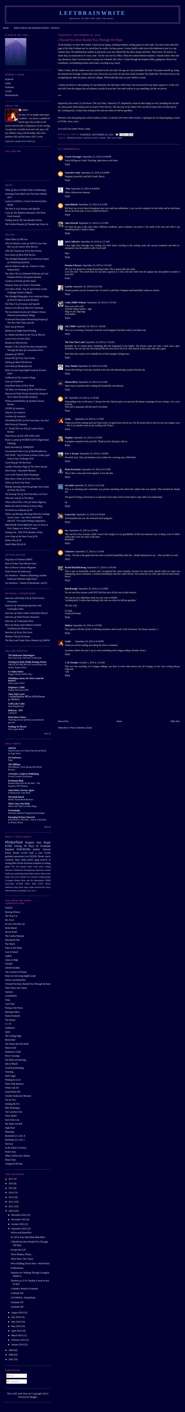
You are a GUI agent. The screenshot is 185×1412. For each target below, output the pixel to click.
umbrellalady (71, 204)
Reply (67, 164)
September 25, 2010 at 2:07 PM (83, 530)
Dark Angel (10, 1076)
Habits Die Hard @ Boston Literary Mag (23, 506)
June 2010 (16, 1321)
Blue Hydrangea (12, 1108)
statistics (13, 890)
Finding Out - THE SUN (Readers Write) (23, 532)
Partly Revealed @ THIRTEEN (19, 447)
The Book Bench (16, 797)
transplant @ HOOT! (14, 354)
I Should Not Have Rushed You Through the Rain (27, 984)
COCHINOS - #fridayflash (23, 1297)
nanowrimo (19, 856)
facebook (9, 79)
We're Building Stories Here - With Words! (30, 1263)
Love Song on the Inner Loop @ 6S (21, 536)
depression (40, 870)
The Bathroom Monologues (21, 655)
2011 (11, 1206)
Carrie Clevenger (73, 156)
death (26, 873)
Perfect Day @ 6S (13, 540)
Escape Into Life (18, 1249)
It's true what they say (15, 924)
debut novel (46, 873)
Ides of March (11, 1064)
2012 (11, 1202)
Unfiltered (9, 1028)
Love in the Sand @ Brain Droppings (22, 474)
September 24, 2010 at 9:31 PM (96, 469)
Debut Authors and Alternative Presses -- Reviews (36, 28)
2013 (11, 1197)
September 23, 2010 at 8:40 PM (97, 156)
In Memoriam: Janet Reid (19, 793)
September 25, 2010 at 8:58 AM (90, 514)
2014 (11, 1192)
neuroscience (40, 887)
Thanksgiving (29, 870)
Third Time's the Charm (16, 988)
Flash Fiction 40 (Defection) (18, 571)
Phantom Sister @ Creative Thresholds (22, 285)
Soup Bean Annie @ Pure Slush (19, 385)
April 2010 (16, 1330)
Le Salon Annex (15, 671)
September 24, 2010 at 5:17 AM (95, 241)
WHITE (8, 908)
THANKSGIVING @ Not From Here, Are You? (27, 420)
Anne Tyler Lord (16, 694)
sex (28, 877)
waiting (48, 866)
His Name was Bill (13, 1124)
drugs (7, 877)
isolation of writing (42, 863)
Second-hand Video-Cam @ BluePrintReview (26, 451)
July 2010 (16, 1317)
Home (6, 28)
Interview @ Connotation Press (19, 621)
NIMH (48, 880)
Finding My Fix (12, 1104)
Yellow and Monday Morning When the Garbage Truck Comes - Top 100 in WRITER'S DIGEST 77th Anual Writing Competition (27, 517)
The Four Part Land (75, 342)
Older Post (175, 721)
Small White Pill (12, 1092)
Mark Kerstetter (73, 469)
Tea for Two (10, 1100)
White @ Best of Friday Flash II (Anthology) (25, 190)
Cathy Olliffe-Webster (75, 302)
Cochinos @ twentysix (15, 416)
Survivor (9, 1144)
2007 (11, 1359)
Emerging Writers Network (21, 817)
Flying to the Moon (14, 1008)
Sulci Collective (72, 241)
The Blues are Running (15, 1060)
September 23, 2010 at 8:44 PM (95, 172)
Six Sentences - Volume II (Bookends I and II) (26, 583)
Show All (47, 734)
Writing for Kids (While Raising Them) (27, 662)
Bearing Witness (12, 912)
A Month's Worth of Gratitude (24, 1288)
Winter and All (11, 1087)
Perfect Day (10, 1152)
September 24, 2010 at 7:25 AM (101, 302)
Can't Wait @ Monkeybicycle (18, 366)
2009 (11, 1350)
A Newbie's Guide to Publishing (23, 774)
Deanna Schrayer (73, 265)
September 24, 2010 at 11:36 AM (84, 398)
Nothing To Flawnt (17, 726)
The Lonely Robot (16, 729)
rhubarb (23, 877)
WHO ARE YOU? (34, 884)
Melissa (68, 625)
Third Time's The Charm (22, 1259)
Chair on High (11, 960)
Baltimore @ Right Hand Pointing (20, 330)
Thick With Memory (14, 1084)
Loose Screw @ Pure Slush (17, 338)
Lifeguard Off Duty (14, 1163)
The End (15, 866)
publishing (19, 873)
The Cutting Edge (13, 1036)
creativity (9, 859)
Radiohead (18, 870)
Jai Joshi (69, 485)
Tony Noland (71, 366)
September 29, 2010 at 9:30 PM (89, 641)
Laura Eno (70, 514)
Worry (48, 884)
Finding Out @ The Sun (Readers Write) (23, 220)
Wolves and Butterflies (15, 980)
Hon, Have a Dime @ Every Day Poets (23, 478)
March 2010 (17, 1335)
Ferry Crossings (12, 1056)
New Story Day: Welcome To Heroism (24, 658)
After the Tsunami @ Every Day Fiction (23, 251)
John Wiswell (71, 223)
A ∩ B (8, 1024)
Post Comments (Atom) (81, 727)
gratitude (9, 856)
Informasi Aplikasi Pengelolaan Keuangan (26, 813)
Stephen (69, 437)
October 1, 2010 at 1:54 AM (92, 662)
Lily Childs (70, 326)
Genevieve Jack (72, 172)
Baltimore (9, 870)
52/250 (8, 91)
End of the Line (12, 1120)
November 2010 (19, 1219)
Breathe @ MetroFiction (16, 342)
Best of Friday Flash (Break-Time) (21, 563)
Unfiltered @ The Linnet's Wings (20, 377)
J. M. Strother (72, 662)
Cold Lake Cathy (16, 703)
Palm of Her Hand (13, 948)
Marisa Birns (71, 382)
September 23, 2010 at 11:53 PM (93, 223)
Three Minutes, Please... (22, 1254)
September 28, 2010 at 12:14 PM (93, 588)
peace (7, 866)
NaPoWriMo (23, 849)
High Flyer (10, 1128)
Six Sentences (14, 757)
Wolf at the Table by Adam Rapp (22, 806)
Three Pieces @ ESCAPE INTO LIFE (22, 436)
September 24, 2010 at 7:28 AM (90, 326)
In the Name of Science (15, 1147)
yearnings (22, 890)
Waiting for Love (13, 1080)
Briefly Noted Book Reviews (20, 799)
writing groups (44, 877)
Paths (10, 760)
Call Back (12, 713)
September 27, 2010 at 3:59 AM (101, 567)
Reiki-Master (11, 928)
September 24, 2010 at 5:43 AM (97, 265)
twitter (8, 83)
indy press (15, 877)
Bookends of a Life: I (14, 1139)
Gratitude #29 (17, 1302)
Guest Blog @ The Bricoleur (18, 462)
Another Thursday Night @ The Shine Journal (26, 466)
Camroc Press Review (102, 107)
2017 (11, 1179)
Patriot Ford (10, 1048)
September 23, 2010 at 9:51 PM (93, 204)
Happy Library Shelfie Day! (20, 674)
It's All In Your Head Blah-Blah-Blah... (28, 1237)
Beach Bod (10, 1040)
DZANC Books (37, 856)
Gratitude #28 (17, 1307)
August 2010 (17, 1312)
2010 (11, 1211)
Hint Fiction (17, 863)
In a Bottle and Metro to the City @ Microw (25, 334)
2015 (11, 1188)
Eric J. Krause (72, 453)
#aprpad (9, 849)
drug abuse (18, 887)
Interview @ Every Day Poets (18, 632)
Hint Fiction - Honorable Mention (20, 470)
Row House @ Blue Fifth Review (20, 255)
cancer (48, 856)
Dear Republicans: (16, 706)
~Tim (67, 188)
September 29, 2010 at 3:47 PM (87, 625)
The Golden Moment (14, 936)
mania (31, 887)
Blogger (33, 1397)
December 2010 (18, 1215)
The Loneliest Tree (13, 1112)
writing (18, 845)
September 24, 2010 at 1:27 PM (89, 419)
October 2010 (17, 1224)
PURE (8, 845)
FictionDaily (14, 810)
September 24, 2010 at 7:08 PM (94, 453)
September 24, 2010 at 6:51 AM (87, 286)
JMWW (12, 748)
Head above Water (17, 717)
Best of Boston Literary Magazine (20, 567)
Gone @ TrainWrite (14, 381)
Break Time (10, 1160)
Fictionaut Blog (15, 780)
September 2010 (19, 1228)
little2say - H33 (15, 710)
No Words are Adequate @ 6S (18, 510)
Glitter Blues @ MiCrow (16, 239)
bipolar (23, 866)
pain (12, 873)
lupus (26, 887)
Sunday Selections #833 (18, 690)
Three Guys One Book (19, 803)
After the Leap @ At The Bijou (19, 498)
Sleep (7, 1000)
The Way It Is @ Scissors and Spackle (22, 208)
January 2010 (17, 1344)
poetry (36, 849)
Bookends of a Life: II (15, 1136)
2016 (11, 1183)
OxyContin (9, 884)
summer (34, 877)
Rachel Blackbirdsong (75, 567)
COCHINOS (11, 996)
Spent (7, 1032)
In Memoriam (17, 1268)
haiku (30, 866)
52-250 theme (85, 103)
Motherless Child (13, 1052)
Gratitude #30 (17, 1293)
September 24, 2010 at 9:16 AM (92, 366)
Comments (13, 1381)
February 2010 (18, 1340)
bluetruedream (11, 95)
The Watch (10, 944)
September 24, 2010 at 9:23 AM (92, 382)
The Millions (14, 764)
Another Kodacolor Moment (18, 1096)
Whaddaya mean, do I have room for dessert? (26, 679)
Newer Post (63, 721)
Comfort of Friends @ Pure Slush (20, 281)
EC (66, 398)
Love (27, 856)
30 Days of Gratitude (37, 845)
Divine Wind (11, 932)
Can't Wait (9, 1004)
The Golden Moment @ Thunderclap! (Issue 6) (26, 224)
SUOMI (19, 884)
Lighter (8, 956)
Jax (66, 530)
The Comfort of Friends (16, 972)
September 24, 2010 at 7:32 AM (99, 342)
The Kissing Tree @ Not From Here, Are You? (26, 494)
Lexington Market (12, 880)
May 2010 (16, 1326)
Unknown (69, 551)
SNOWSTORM (12, 968)
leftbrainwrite (92, 13)
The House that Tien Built (17, 1044)
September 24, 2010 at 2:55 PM (88, 437)
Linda (68, 419)
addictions (9, 887)
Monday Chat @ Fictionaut (17, 636)
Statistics (9, 992)
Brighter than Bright (38, 842)
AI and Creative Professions (20, 776)
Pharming (9, 1132)
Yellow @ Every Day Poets (17, 482)
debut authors (34, 873)
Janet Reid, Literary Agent (21, 790)
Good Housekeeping (14, 1068)
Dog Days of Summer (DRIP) (18, 559)
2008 (11, 1354)
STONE (8, 964)
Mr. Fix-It (9, 920)
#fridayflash (74, 138)
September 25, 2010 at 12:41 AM (89, 485)
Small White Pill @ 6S (15, 544)
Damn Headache (12, 1016)
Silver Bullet (11, 1116)
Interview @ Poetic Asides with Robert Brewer (26, 613)
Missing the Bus (12, 940)
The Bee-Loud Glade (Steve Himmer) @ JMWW (27, 640)
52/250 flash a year (94, 138)
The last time (114, 138)
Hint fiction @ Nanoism (16, 424)
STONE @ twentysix (14, 408)
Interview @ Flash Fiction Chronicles (22, 617)
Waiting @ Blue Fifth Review (18, 362)
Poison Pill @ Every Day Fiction (20, 358)
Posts (10, 1376)
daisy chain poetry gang (27, 859)
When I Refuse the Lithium (17, 1155)
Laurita (68, 286)
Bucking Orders (12, 1012)
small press (38, 866)
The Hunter (10, 1020)
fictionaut (9, 87)
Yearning (9, 1072)
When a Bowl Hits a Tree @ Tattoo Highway (25, 502)
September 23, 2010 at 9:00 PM (85, 188)
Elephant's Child (16, 687)
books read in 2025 (16, 683)
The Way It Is (11, 916)
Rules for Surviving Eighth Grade (20, 976)
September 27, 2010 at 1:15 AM (89, 551)
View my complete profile (20, 141)
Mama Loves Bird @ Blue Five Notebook (24, 308)
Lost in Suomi (11, 952)
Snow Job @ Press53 (14, 327)
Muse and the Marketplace (32, 880)
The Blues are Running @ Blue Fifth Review (25, 389)
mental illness (31, 891)
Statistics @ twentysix (15, 412)
